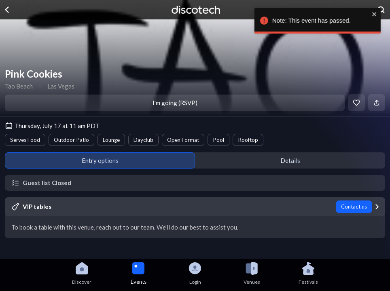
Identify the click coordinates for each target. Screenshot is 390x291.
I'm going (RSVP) (175, 102)
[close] (380, 14)
